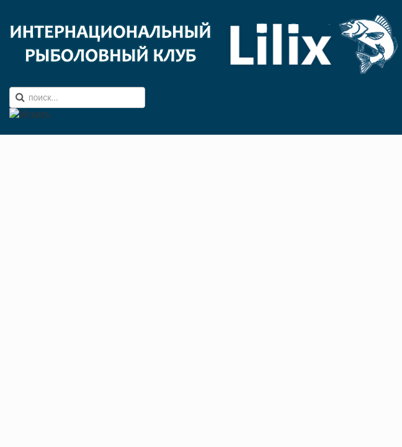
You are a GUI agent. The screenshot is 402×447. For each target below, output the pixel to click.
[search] (77, 97)
